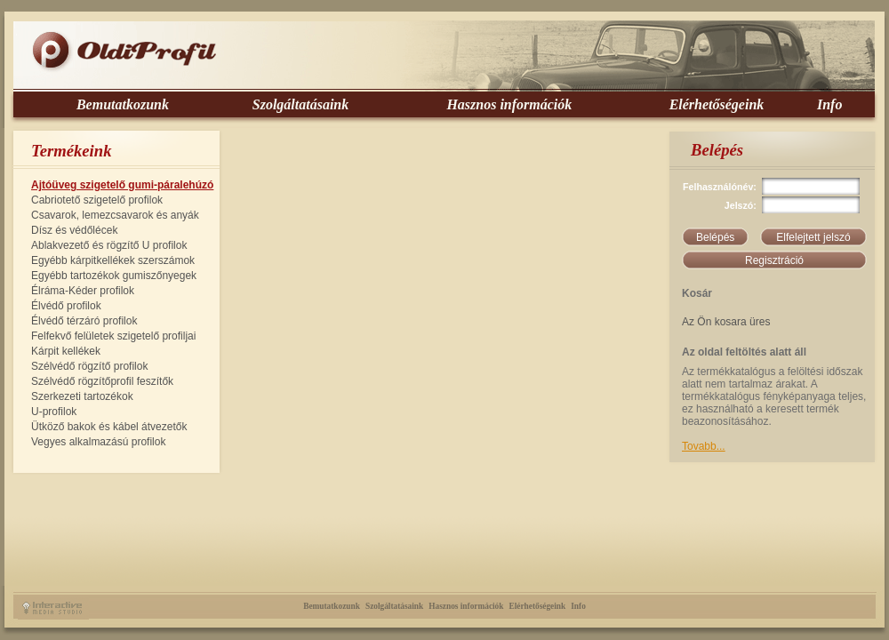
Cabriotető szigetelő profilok (97, 200)
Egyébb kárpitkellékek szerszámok (113, 260)
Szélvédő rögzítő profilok (89, 366)
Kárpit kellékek (65, 351)
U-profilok (53, 411)
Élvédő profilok (66, 306)
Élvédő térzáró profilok (84, 321)
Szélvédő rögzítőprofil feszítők (102, 381)
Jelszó (739, 205)
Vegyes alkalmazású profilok (98, 442)
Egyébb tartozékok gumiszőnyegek (113, 275)
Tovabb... (703, 446)
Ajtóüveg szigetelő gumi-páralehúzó (122, 185)
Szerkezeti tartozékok (82, 396)
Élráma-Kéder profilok (82, 290)
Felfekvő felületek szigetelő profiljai (113, 336)
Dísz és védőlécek (74, 230)
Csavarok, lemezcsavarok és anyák (115, 215)
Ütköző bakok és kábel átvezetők (109, 426)
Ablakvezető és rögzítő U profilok (109, 245)
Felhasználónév (718, 186)
